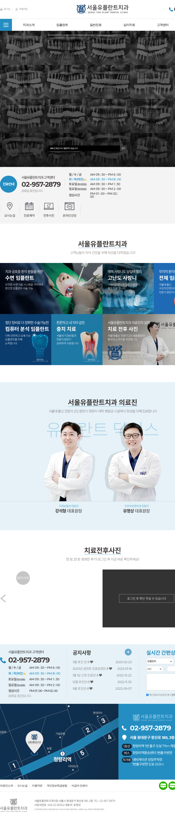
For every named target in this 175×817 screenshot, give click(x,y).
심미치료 (129, 25)
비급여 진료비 (80, 785)
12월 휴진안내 (81, 682)
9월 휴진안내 (81, 689)
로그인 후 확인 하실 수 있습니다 (146, 598)
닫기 (123, 148)
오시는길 (9, 215)
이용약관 (37, 785)
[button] (16, 98)
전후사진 (48, 215)
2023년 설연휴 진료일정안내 (91, 669)
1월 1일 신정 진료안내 (86, 675)
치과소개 (29, 25)
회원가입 (21, 9)
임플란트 (62, 25)
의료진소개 (6, 785)
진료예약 (29, 215)
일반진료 (96, 25)
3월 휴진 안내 (81, 662)
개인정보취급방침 (57, 785)
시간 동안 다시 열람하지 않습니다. (64, 148)
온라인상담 (69, 215)
